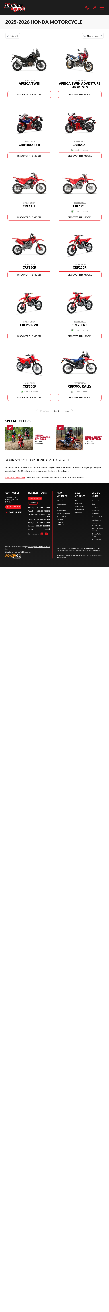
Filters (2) (13, 35)
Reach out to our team (15, 477)
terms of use (61, 557)
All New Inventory (63, 501)
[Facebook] (42, 534)
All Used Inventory (78, 502)
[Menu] (102, 7)
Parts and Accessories (96, 524)
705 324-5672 (13, 512)
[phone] (86, 7)
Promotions (96, 514)
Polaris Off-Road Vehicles (63, 518)
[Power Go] (28, 556)
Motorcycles (61, 504)
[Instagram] (46, 534)
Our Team (95, 507)
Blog (93, 504)
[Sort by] (93, 36)
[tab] (35, 498)
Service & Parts (97, 517)
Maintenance (96, 520)
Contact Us (96, 501)
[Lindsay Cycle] (14, 7)
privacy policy (94, 555)
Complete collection (60, 523)
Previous (42, 410)
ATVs (58, 507)
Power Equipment (63, 514)
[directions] (94, 7)
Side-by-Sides (61, 510)
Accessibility (96, 539)
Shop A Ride (20, 552)
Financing (78, 513)
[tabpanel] (39, 518)
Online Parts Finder (96, 535)
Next (69, 410)
